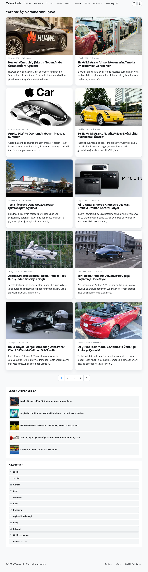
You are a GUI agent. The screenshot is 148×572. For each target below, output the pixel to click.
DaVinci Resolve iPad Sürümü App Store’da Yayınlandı (46, 401)
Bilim (87, 3)
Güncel (27, 3)
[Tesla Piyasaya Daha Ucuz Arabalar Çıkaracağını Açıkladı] (39, 178)
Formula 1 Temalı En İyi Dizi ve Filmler (38, 449)
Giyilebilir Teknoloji (22, 516)
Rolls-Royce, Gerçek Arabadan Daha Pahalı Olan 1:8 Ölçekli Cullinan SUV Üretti (36, 348)
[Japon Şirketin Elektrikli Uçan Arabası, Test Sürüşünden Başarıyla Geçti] (39, 249)
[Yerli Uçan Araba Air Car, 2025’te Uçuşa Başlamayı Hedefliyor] (108, 249)
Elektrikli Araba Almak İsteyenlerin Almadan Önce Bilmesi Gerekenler (106, 64)
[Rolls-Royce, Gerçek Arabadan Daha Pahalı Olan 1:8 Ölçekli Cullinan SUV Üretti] (39, 320)
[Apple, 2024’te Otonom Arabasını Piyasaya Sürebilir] (39, 107)
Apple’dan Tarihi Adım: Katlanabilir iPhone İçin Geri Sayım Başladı (52, 413)
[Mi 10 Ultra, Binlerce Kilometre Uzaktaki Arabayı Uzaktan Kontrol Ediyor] (108, 178)
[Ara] (134, 3)
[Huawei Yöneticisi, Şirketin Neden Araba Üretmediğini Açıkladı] (39, 36)
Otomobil (97, 3)
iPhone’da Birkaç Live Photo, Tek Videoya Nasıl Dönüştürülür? (49, 425)
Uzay (15, 522)
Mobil (59, 3)
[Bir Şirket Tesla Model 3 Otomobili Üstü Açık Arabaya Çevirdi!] (108, 320)
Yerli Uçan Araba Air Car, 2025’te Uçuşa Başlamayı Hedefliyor (103, 277)
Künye (119, 564)
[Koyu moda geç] (139, 3)
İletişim (108, 564)
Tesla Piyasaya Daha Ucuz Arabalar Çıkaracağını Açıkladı (31, 206)
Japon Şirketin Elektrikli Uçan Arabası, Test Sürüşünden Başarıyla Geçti (37, 277)
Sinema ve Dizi (20, 541)
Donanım (38, 3)
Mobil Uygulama (21, 535)
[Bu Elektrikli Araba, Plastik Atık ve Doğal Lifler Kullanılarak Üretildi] (108, 107)
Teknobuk (13, 3)
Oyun (67, 3)
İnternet (77, 3)
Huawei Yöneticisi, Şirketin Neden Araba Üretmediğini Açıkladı (35, 64)
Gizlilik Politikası (133, 564)
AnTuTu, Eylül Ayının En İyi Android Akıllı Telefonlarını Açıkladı (50, 437)
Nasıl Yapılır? (112, 3)
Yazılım (49, 3)
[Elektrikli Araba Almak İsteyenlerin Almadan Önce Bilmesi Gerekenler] (108, 36)
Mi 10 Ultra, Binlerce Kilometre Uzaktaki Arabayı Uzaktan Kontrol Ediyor (103, 206)
